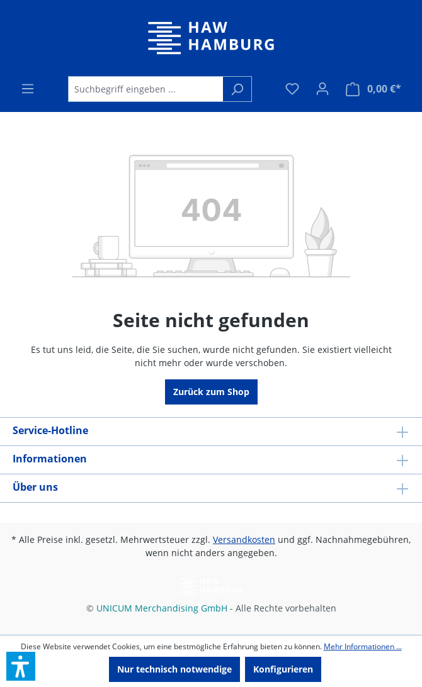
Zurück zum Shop (211, 392)
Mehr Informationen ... (363, 646)
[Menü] (28, 88)
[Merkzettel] (292, 88)
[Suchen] (237, 89)
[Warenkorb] (373, 89)
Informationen (50, 459)
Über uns (35, 487)
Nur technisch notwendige (174, 669)
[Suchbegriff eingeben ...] (145, 89)
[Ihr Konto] (322, 88)
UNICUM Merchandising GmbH (161, 608)
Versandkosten (244, 539)
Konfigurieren (283, 669)
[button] (20, 666)
